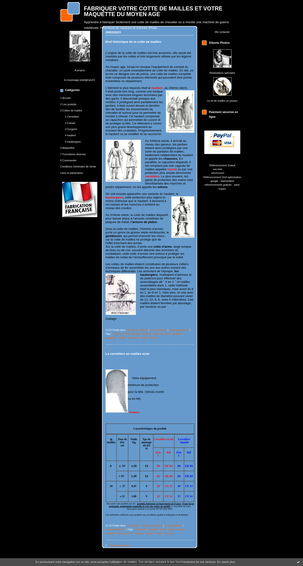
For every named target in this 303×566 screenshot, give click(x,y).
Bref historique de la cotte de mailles (133, 42)
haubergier (111, 337)
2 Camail (70, 123)
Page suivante (121, 545)
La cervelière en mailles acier (128, 353)
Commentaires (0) (179, 330)
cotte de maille (177, 529)
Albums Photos (219, 42)
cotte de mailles (121, 333)
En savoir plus (226, 562)
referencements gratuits (218, 184)
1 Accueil (65, 98)
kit (132, 533)
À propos (80, 70)
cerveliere (133, 337)
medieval (177, 333)
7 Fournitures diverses (73, 154)
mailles (122, 337)
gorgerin (153, 337)
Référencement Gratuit (222, 165)
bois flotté (217, 169)
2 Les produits (68, 104)
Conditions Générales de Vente (78, 166)
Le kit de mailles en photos (222, 100)
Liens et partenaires (71, 172)
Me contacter (222, 32)
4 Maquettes (67, 147)
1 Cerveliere (72, 116)
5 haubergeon (73, 141)
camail (143, 337)
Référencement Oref (215, 177)
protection (152, 529)
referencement (217, 173)
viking (156, 333)
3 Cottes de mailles (71, 110)
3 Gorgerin (71, 129)
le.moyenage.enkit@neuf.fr (79, 80)
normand (165, 333)
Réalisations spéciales (222, 72)
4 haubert (70, 135)
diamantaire (227, 181)
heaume (146, 333)
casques (136, 333)
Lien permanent (158, 330)
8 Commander (68, 160)
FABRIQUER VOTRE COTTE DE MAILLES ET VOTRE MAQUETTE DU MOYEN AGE (153, 11)
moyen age (123, 533)
